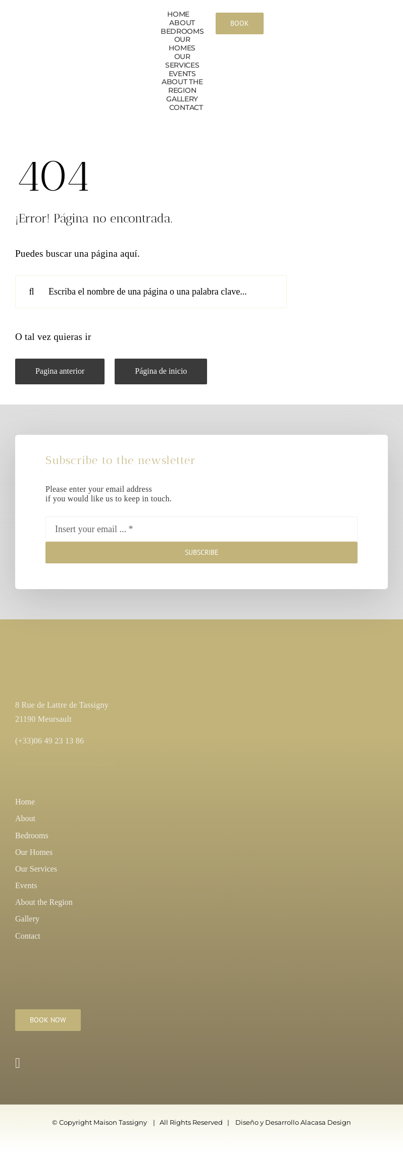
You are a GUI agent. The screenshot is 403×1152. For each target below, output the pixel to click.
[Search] (31, 291)
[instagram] (18, 1063)
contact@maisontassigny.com (64, 763)
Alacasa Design (325, 1122)
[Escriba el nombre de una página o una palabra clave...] (151, 291)
